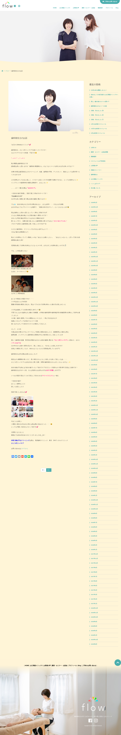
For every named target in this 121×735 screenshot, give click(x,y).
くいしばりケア (95, 183)
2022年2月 (94, 342)
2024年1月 (94, 252)
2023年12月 (94, 256)
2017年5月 (94, 585)
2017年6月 (94, 581)
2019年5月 (94, 491)
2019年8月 (94, 477)
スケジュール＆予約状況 (98, 161)
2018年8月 (94, 518)
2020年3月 (94, 446)
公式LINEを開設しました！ (99, 90)
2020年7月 (94, 428)
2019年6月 (94, 486)
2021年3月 (94, 392)
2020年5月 (94, 437)
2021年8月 (94, 369)
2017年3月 (94, 594)
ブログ (7, 71)
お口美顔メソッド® (64, 8)
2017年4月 (94, 590)
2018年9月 (94, 513)
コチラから (24, 448)
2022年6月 (94, 324)
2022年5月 (94, 328)
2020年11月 (94, 410)
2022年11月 (94, 301)
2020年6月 (94, 432)
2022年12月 (94, 297)
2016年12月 (94, 608)
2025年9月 (94, 211)
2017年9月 (94, 567)
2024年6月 (94, 234)
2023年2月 (94, 292)
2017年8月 (94, 572)
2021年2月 (94, 396)
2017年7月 (94, 576)
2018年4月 (94, 536)
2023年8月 (94, 274)
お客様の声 (76, 8)
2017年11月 (94, 558)
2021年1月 (94, 401)
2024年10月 (94, 225)
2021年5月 (94, 383)
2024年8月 (94, 229)
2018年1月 (94, 549)
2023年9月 (94, 270)
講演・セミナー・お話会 (88, 8)
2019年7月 (94, 482)
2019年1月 (94, 495)
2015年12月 (94, 639)
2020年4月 (94, 441)
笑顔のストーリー (96, 170)
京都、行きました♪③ (97, 110)
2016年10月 (94, 617)
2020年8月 (94, 423)
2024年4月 (94, 238)
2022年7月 (94, 319)
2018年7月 (94, 522)
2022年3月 (94, 337)
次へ (48, 470)
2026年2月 (94, 202)
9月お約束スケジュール (98, 133)
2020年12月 (94, 405)
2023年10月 (94, 265)
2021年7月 (94, 373)
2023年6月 (94, 279)
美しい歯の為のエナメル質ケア (100, 101)
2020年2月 (94, 450)
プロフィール (109, 8)
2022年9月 (94, 310)
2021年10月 (94, 360)
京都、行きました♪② (97, 115)
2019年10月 (94, 468)
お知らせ (93, 147)
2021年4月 (94, 387)
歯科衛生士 (94, 174)
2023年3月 (94, 288)
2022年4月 (94, 333)
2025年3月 (94, 220)
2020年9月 (94, 419)
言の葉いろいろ (95, 188)
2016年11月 (94, 612)
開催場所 (100, 8)
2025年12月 (94, 207)
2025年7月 (94, 216)
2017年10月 (94, 563)
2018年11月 (94, 504)
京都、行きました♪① (97, 119)
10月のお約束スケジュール (99, 128)
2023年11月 (94, 261)
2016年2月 (94, 630)
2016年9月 (94, 621)
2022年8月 (94, 315)
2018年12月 (94, 500)
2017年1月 (94, 603)
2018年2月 (94, 545)
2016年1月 (94, 635)
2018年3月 (94, 540)
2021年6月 (94, 378)
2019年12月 (94, 459)
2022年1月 (94, 347)
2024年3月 (94, 243)
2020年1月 (94, 455)
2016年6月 (94, 626)
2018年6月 (94, 527)
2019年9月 (94, 473)
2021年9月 (94, 365)
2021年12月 (94, 351)
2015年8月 (94, 644)
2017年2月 (94, 599)
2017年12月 (94, 554)
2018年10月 (94, 509)
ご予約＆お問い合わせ (89, 665)
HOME (55, 8)
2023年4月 (94, 283)
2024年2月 (94, 247)
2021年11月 (94, 355)
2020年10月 (94, 414)
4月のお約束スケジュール (98, 124)
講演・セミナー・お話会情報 (99, 152)
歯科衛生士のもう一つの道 (99, 106)
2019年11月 (94, 464)
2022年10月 (94, 306)
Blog (117, 8)
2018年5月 (94, 531)
